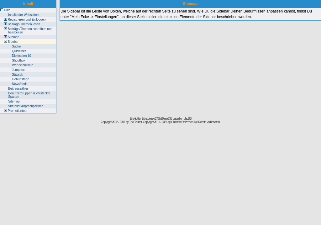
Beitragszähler (18, 88)
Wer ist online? (22, 65)
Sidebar (13, 41)
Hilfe (7, 10)
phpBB (188, 118)
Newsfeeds (19, 84)
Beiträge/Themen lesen (24, 24)
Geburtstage (20, 79)
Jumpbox (18, 70)
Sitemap (13, 37)
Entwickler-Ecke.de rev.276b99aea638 (150, 118)
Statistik (17, 74)
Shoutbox (18, 60)
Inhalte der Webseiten (23, 15)
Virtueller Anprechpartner (25, 106)
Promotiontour (18, 110)
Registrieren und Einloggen (27, 19)
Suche (16, 46)
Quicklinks (19, 51)
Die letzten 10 (21, 56)
